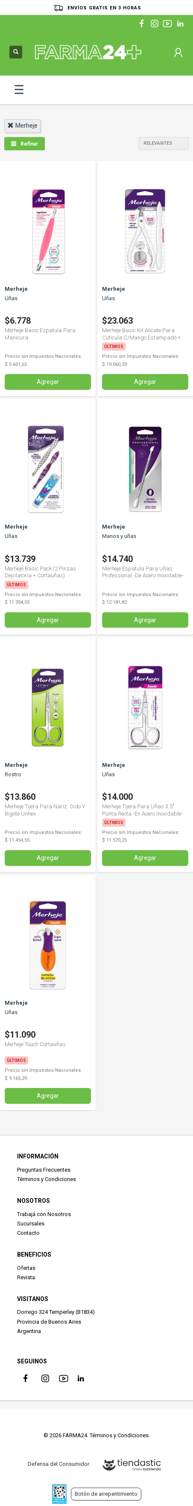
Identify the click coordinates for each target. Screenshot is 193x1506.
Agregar (48, 382)
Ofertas (26, 1268)
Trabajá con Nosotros (44, 1214)
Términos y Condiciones (46, 1179)
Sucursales (30, 1223)
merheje (22, 125)
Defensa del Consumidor (58, 1464)
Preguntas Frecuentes (43, 1170)
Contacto (28, 1233)
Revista (26, 1277)
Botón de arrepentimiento (106, 1494)
